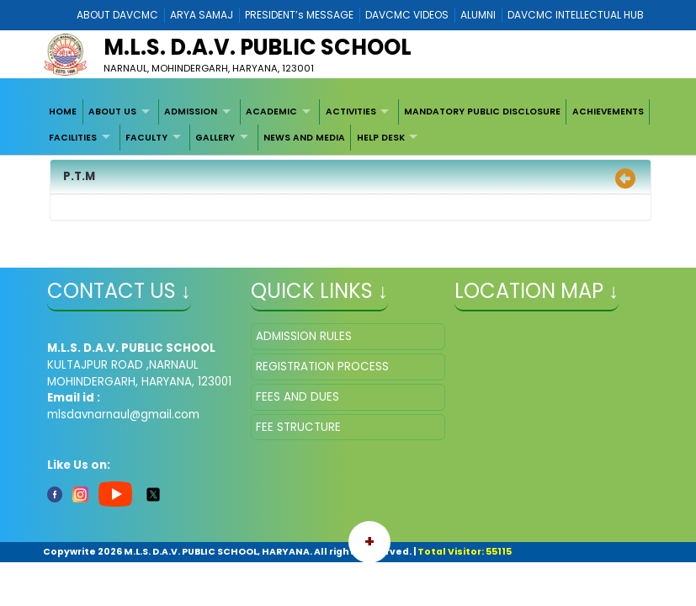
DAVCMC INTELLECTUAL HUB (575, 15)
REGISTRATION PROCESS (322, 367)
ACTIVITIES (351, 111)
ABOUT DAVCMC (117, 15)
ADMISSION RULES (304, 336)
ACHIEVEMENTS (608, 111)
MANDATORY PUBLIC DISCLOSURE (482, 111)
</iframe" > (551, 407)
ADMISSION (190, 111)
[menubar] (348, 125)
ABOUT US (112, 111)
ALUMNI (478, 15)
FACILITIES (73, 137)
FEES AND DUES (297, 397)
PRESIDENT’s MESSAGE (299, 15)
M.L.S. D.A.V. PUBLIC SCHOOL (258, 47)
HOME (63, 111)
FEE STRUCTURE (298, 427)
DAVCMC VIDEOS (407, 15)
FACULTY (146, 137)
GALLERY (215, 137)
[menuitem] (63, 112)
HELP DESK (381, 137)
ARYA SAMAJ (201, 15)
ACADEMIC (271, 111)
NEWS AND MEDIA (304, 137)
